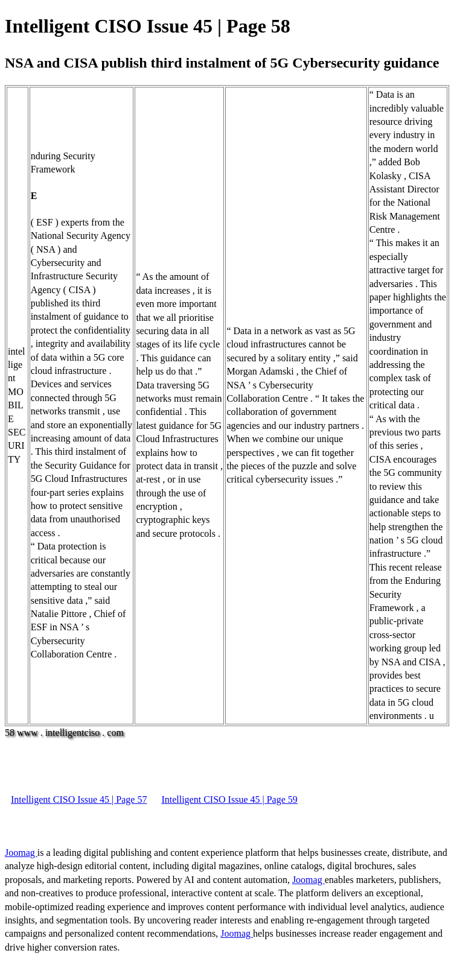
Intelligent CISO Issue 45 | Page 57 (79, 799)
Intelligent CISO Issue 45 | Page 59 (229, 799)
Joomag (21, 852)
